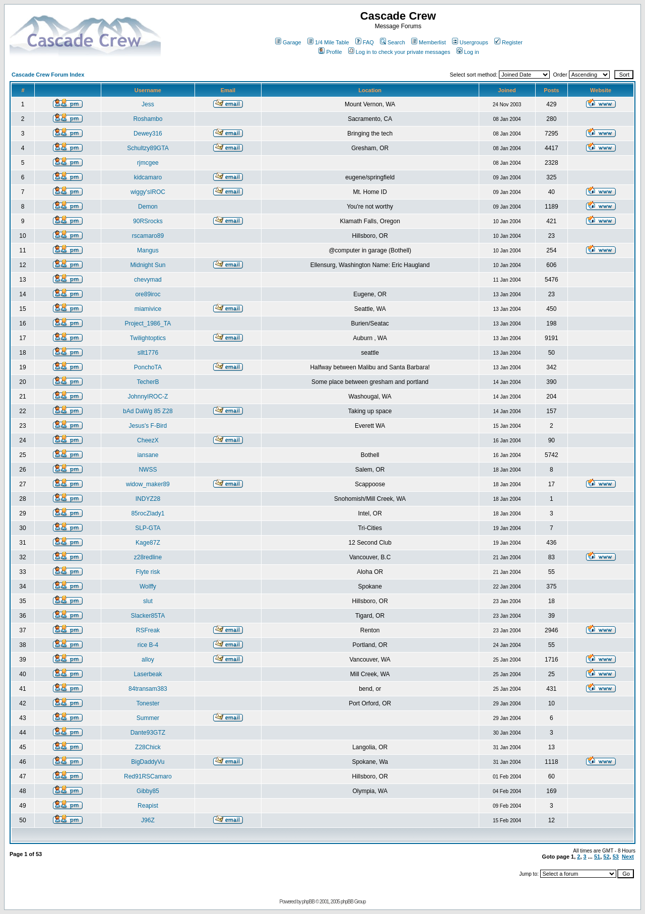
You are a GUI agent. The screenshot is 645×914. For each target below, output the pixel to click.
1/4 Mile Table (328, 42)
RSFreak (148, 630)
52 (606, 857)
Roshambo (147, 118)
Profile (330, 52)
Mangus (148, 250)
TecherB (148, 381)
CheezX (148, 440)
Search (392, 42)
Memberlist (428, 42)
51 (597, 857)
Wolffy (148, 586)
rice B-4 (148, 644)
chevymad (148, 279)
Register (508, 42)
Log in (468, 52)
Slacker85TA (148, 615)
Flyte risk (148, 571)
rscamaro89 (148, 235)
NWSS (148, 469)
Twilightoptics (148, 338)
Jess (148, 104)
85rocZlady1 (147, 513)
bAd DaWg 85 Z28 (148, 411)
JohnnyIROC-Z (147, 396)
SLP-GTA (147, 528)
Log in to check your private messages (399, 52)
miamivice (148, 308)
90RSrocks (148, 221)
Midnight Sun (147, 265)
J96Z (148, 820)
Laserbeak (148, 674)
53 (616, 857)
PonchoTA (148, 367)
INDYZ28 (148, 498)
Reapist (148, 805)
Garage (288, 42)
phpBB (308, 901)
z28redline (148, 557)
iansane (147, 455)
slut (148, 601)
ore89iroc (147, 294)
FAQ (364, 42)
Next (628, 857)
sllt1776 (148, 352)
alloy (148, 659)
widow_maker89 (148, 484)
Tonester (147, 703)
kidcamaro (148, 177)
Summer (148, 718)
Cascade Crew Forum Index (48, 75)
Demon (148, 206)
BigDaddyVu (147, 761)
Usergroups (470, 42)
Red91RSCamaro (148, 776)
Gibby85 (148, 791)
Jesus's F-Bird (148, 425)
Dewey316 (148, 133)
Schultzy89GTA (147, 148)
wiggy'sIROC (148, 191)
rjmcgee (148, 162)
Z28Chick (148, 747)
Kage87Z (148, 542)
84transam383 (147, 688)
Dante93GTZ (148, 732)
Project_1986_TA (147, 323)
